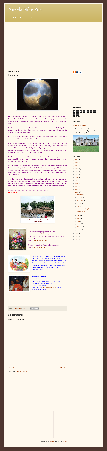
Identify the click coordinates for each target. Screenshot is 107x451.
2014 (77, 233)
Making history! (81, 211)
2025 (77, 163)
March (79, 224)
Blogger (64, 441)
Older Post (63, 368)
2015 (77, 192)
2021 (77, 174)
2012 (77, 239)
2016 (77, 189)
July (78, 206)
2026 (77, 160)
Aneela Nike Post (25, 9)
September (80, 200)
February (80, 227)
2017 (77, 186)
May (78, 218)
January (79, 230)
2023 (77, 169)
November (80, 194)
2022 (77, 171)
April (78, 221)
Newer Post (12, 368)
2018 (77, 183)
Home (38, 368)
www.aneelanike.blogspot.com (44, 234)
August (79, 203)
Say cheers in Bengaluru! (84, 209)
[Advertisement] (22, 44)
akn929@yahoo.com (38, 247)
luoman (52, 441)
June (78, 215)
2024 (77, 166)
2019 (77, 180)
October (79, 197)
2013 (77, 236)
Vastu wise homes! (79, 125)
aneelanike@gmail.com (39, 240)
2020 (77, 177)
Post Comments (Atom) (23, 371)
